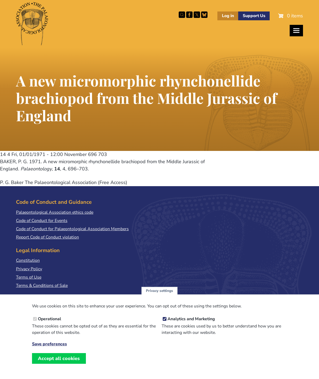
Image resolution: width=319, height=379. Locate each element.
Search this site (182, 14)
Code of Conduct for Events (41, 221)
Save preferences (49, 351)
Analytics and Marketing (191, 326)
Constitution (28, 260)
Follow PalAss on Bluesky (204, 14)
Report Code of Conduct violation (47, 237)
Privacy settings (159, 297)
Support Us (254, 16)
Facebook (189, 14)
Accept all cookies (59, 365)
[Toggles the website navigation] (296, 30)
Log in (228, 16)
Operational (49, 326)
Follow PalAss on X (197, 14)
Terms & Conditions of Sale (42, 285)
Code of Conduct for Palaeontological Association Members (72, 229)
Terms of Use (28, 277)
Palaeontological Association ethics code (54, 212)
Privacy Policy (29, 269)
